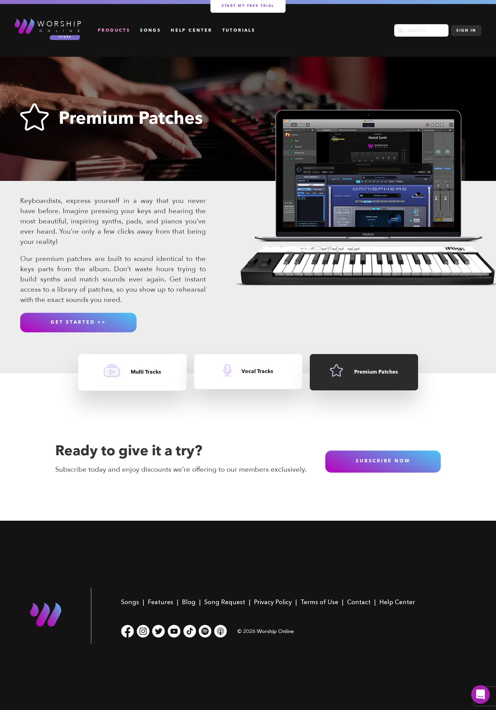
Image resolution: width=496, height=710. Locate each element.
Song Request (224, 602)
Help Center (191, 30)
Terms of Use (319, 602)
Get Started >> (78, 322)
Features (160, 602)
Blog (189, 602)
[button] (480, 694)
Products (114, 30)
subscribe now (383, 461)
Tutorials (238, 30)
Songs (150, 30)
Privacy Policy (273, 602)
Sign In (466, 31)
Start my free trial (248, 6)
